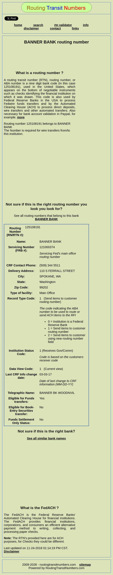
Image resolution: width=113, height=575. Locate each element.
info (86, 25)
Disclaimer (11, 551)
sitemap (85, 564)
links (75, 28)
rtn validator (63, 25)
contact (55, 28)
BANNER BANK (46, 219)
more (20, 117)
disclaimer (31, 28)
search (38, 25)
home (18, 25)
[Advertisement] (39, 57)
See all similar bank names (46, 438)
